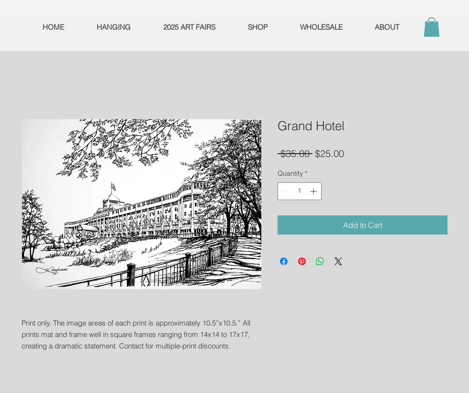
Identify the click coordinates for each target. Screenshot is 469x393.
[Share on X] (338, 261)
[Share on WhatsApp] (320, 261)
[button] (432, 27)
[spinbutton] (299, 191)
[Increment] (314, 191)
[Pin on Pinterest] (302, 261)
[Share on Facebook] (284, 261)
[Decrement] (285, 191)
